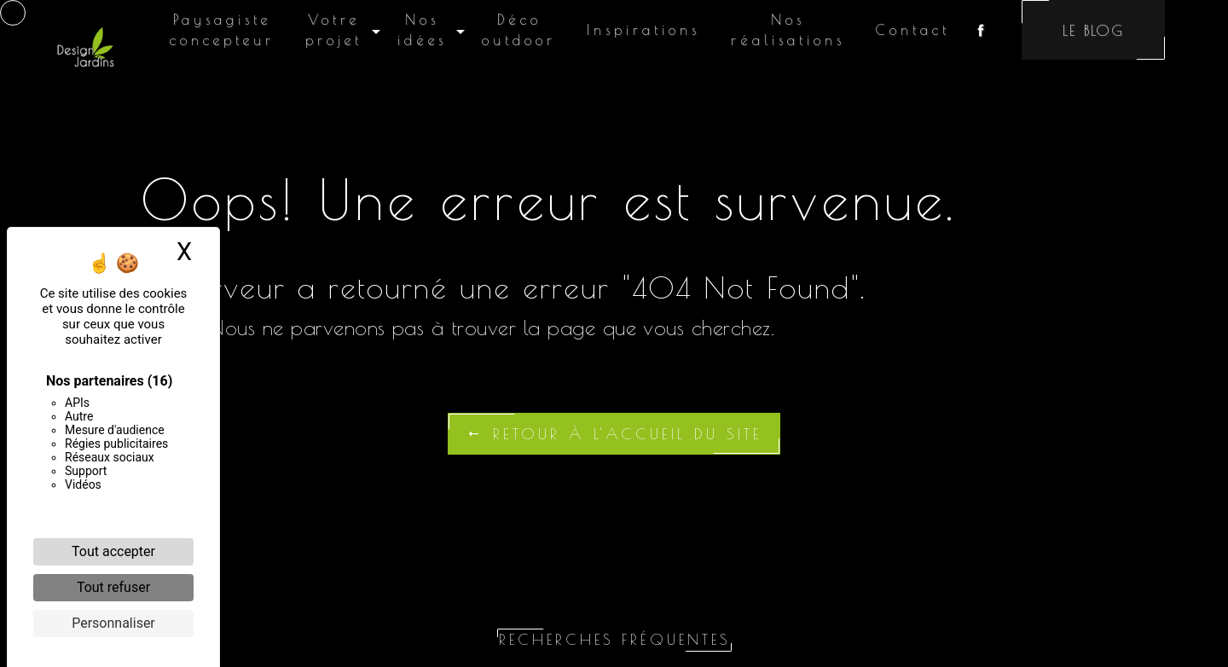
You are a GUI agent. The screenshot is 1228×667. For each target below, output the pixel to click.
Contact (913, 30)
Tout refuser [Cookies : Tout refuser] (113, 587)
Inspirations (643, 30)
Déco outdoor (519, 30)
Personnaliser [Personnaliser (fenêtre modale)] (113, 623)
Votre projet (333, 30)
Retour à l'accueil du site (614, 434)
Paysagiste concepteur (222, 30)
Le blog (1093, 30)
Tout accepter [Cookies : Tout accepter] (113, 551)
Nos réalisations (788, 30)
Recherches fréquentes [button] (614, 639)
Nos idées (422, 30)
